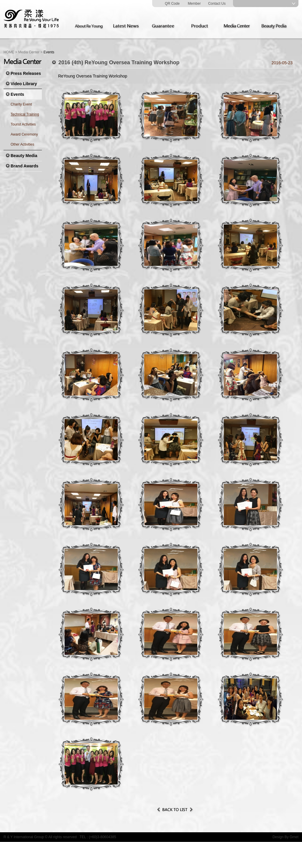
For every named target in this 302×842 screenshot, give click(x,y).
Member (194, 3)
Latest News (127, 26)
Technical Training (25, 114)
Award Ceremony (24, 134)
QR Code (172, 3)
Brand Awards (24, 166)
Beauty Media (24, 155)
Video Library (24, 83)
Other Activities (22, 144)
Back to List (175, 810)
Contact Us (217, 3)
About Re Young (90, 26)
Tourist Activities (23, 124)
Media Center (238, 26)
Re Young (32, 19)
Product (201, 26)
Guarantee (164, 26)
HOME (9, 52)
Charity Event (21, 104)
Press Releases (26, 73)
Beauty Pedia (276, 26)
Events (17, 94)
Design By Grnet (285, 837)
